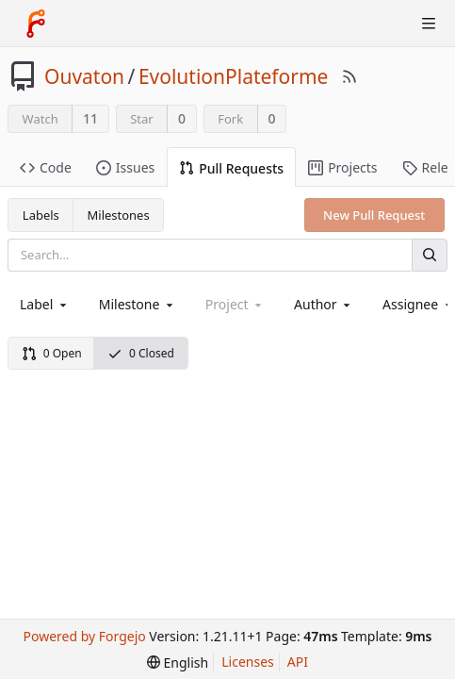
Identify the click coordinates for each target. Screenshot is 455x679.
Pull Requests (231, 168)
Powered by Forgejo (84, 636)
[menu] (177, 662)
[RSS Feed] (349, 76)
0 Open (52, 353)
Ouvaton (84, 76)
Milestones (119, 215)
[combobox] (45, 304)
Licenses (247, 662)
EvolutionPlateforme (233, 76)
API (297, 662)
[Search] (429, 255)
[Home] (35, 24)
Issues (125, 167)
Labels (41, 215)
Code (46, 167)
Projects (342, 167)
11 (90, 118)
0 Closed (140, 353)
